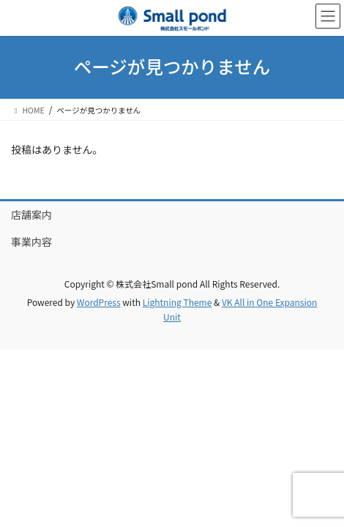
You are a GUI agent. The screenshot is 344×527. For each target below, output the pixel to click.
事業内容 (31, 241)
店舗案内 (31, 214)
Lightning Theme (177, 302)
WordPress (99, 302)
